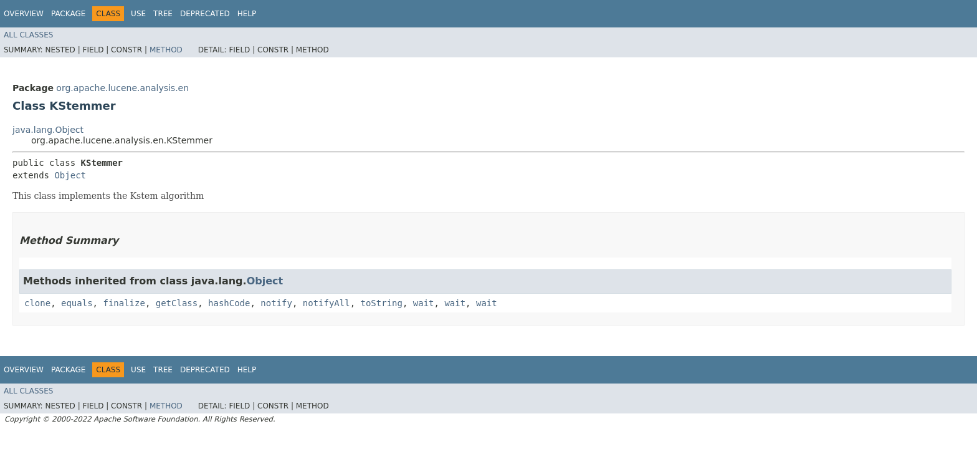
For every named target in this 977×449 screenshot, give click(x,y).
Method (166, 50)
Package (68, 13)
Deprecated (205, 13)
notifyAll (326, 303)
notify (276, 303)
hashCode (229, 303)
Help (247, 13)
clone (37, 303)
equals (77, 303)
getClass (177, 303)
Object (70, 175)
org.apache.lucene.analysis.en (122, 88)
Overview (24, 13)
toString (382, 303)
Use (138, 13)
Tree (163, 13)
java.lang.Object (47, 130)
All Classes (28, 35)
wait (423, 303)
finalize (124, 303)
